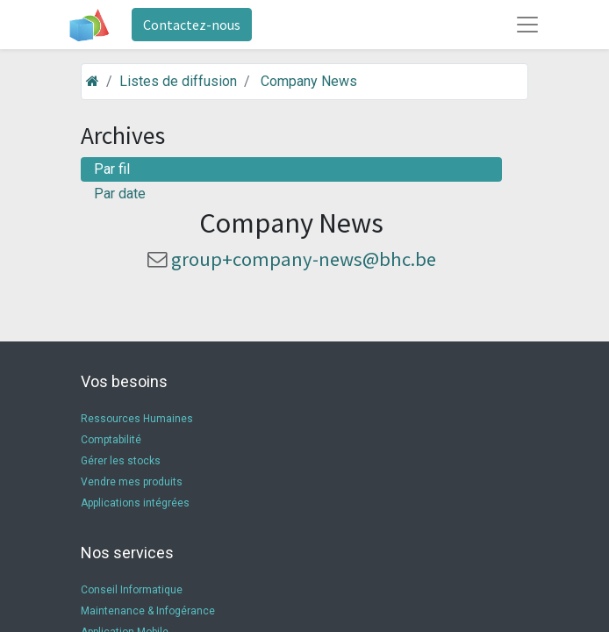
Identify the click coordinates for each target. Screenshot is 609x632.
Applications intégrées (135, 503)
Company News (309, 81)
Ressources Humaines (137, 419)
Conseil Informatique (132, 590)
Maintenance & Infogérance (148, 611)
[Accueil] (92, 81)
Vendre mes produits (132, 482)
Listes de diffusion (178, 81)
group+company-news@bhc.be (303, 259)
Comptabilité (111, 440)
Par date (120, 193)
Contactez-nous (191, 24)
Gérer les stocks (121, 461)
